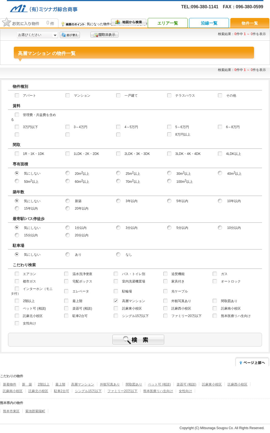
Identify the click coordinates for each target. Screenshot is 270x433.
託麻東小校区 (212, 384)
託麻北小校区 (38, 391)
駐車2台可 (61, 391)
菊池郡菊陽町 (35, 411)
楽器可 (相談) (186, 384)
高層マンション (82, 384)
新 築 (27, 384)
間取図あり (134, 384)
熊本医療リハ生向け (158, 391)
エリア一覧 (167, 23)
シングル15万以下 (88, 391)
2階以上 (44, 384)
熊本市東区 (11, 411)
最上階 (60, 384)
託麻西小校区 (237, 384)
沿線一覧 (209, 23)
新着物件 (9, 384)
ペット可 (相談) (159, 384)
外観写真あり (110, 384)
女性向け (185, 391)
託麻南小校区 (13, 391)
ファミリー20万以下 (122, 391)
